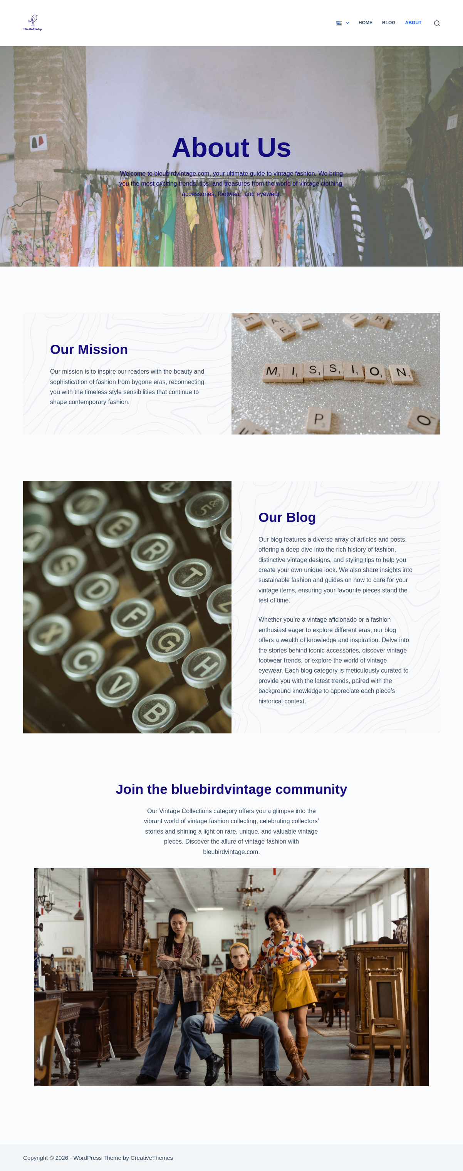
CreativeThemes (152, 1157)
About (413, 22)
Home (365, 22)
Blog (389, 22)
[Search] (437, 23)
